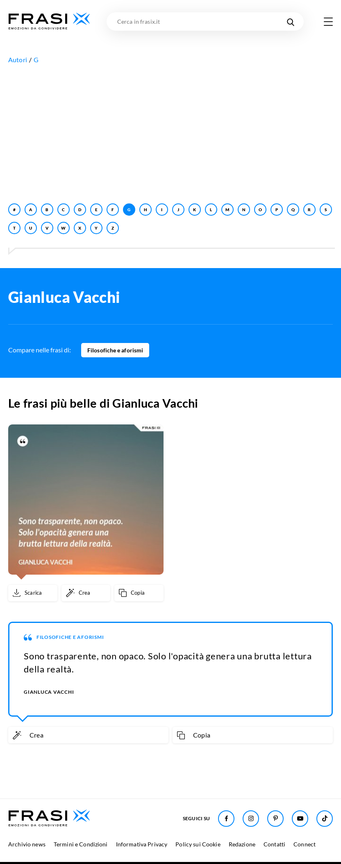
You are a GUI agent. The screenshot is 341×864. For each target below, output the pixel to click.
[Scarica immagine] (32, 593)
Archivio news (26, 844)
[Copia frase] (139, 593)
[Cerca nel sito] (290, 21)
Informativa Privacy (142, 844)
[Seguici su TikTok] (324, 818)
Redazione (242, 844)
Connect (304, 844)
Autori (17, 59)
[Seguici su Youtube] (300, 818)
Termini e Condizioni (81, 844)
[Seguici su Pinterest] (275, 818)
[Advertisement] (170, 131)
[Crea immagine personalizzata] (86, 593)
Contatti (274, 844)
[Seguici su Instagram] (251, 818)
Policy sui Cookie (197, 844)
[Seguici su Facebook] (226, 818)
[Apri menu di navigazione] (328, 22)
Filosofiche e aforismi (115, 350)
